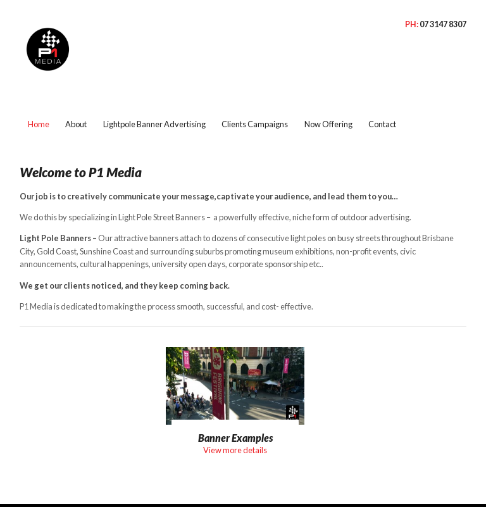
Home (38, 97)
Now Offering (328, 97)
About (76, 97)
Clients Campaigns (254, 97)
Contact (382, 97)
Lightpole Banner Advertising (154, 97)
